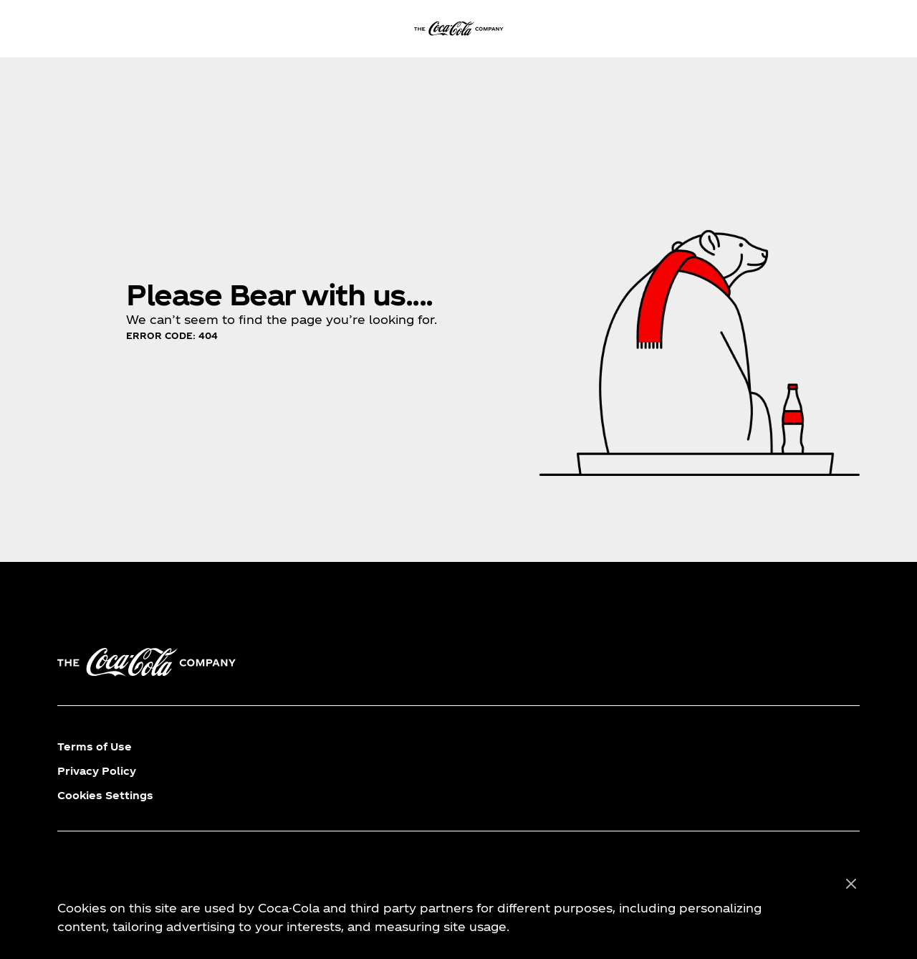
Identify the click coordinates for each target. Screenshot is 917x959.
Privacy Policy (96, 771)
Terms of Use (94, 746)
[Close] (851, 884)
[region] (458, 906)
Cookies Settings (105, 795)
